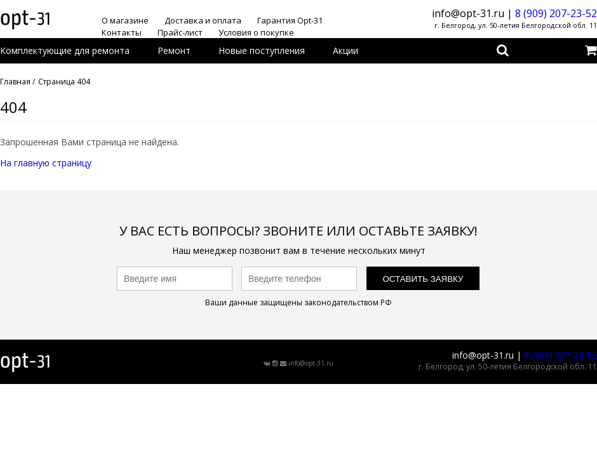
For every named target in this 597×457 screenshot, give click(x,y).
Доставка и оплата (202, 20)
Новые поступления (261, 50)
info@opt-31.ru (310, 363)
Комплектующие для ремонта (65, 50)
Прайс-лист (180, 32)
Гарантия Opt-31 (290, 20)
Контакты (122, 32)
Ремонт (174, 50)
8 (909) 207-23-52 (556, 13)
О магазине (125, 20)
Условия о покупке (256, 32)
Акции (345, 50)
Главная (15, 81)
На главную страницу (45, 163)
